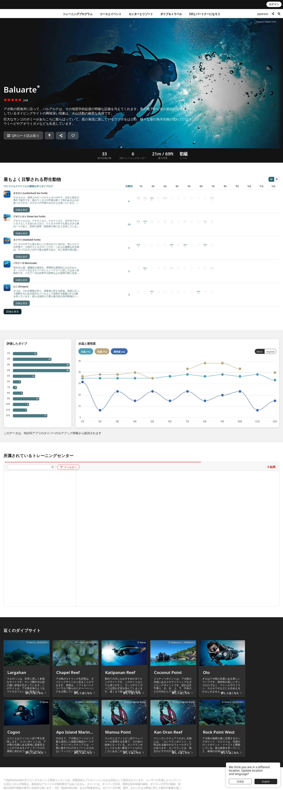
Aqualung (189, 779)
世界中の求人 (82, 779)
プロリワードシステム (122, 779)
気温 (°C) (102, 275)
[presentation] (30, 391)
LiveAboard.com (193, 769)
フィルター (68, 391)
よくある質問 (26, 764)
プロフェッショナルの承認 (124, 774)
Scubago (189, 764)
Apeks (187, 783)
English (266, 781)
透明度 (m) (119, 275)
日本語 (240, 781)
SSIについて (116, 764)
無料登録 (80, 764)
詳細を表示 (12, 235)
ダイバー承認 (117, 769)
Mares (187, 774)
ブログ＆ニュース (85, 774)
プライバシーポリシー (162, 764)
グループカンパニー (197, 758)
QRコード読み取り (23, 136)
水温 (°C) (86, 275)
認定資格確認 (26, 779)
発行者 (153, 769)
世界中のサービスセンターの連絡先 (39, 769)
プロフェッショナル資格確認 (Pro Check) (42, 783)
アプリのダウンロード (87, 769)
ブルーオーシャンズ (86, 783)
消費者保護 (25, 774)
